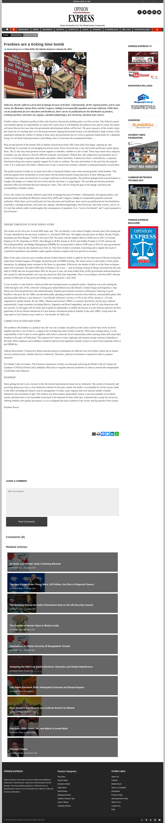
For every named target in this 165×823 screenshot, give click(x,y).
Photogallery (142, 29)
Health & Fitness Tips (66, 799)
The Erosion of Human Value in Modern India (34, 625)
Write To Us (116, 802)
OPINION (97, 29)
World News (62, 791)
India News (62, 788)
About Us (115, 777)
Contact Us (115, 806)
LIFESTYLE (73, 29)
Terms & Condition (118, 788)
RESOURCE (23, 29)
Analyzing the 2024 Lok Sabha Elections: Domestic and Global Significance (51, 667)
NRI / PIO (126, 29)
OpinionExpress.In (14, 49)
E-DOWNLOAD (111, 29)
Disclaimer (115, 791)
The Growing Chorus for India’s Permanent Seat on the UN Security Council (51, 605)
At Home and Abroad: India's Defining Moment (35, 564)
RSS (113, 809)
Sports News (63, 780)
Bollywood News (64, 795)
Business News (64, 784)
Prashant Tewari (18, 749)
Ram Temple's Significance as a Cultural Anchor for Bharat (42, 708)
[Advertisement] (62, 458)
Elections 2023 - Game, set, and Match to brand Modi (39, 728)
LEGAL (85, 29)
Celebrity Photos (64, 806)
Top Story (61, 777)
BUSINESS (47, 29)
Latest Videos (63, 802)
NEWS (36, 29)
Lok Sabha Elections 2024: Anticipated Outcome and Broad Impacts (47, 687)
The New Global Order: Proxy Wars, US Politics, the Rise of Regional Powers (52, 584)
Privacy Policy (117, 795)
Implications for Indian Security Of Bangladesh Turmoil (40, 646)
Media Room (116, 784)
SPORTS (60, 29)
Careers (114, 780)
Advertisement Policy (119, 799)
